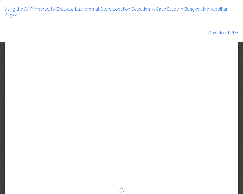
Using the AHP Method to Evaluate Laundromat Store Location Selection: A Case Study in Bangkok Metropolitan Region (116, 12)
